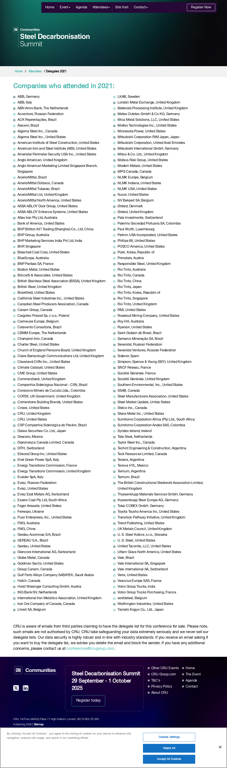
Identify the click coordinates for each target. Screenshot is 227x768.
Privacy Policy (161, 686)
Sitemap (39, 724)
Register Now (201, 7)
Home (49, 7)
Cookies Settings (169, 740)
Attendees (101, 7)
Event (65, 7)
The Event (193, 674)
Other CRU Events (165, 668)
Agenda (81, 7)
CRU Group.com (163, 674)
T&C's (155, 680)
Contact (141, 7)
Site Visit (121, 7)
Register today (88, 700)
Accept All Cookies (169, 762)
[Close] (220, 750)
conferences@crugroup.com (90, 649)
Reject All (169, 751)
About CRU (159, 693)
